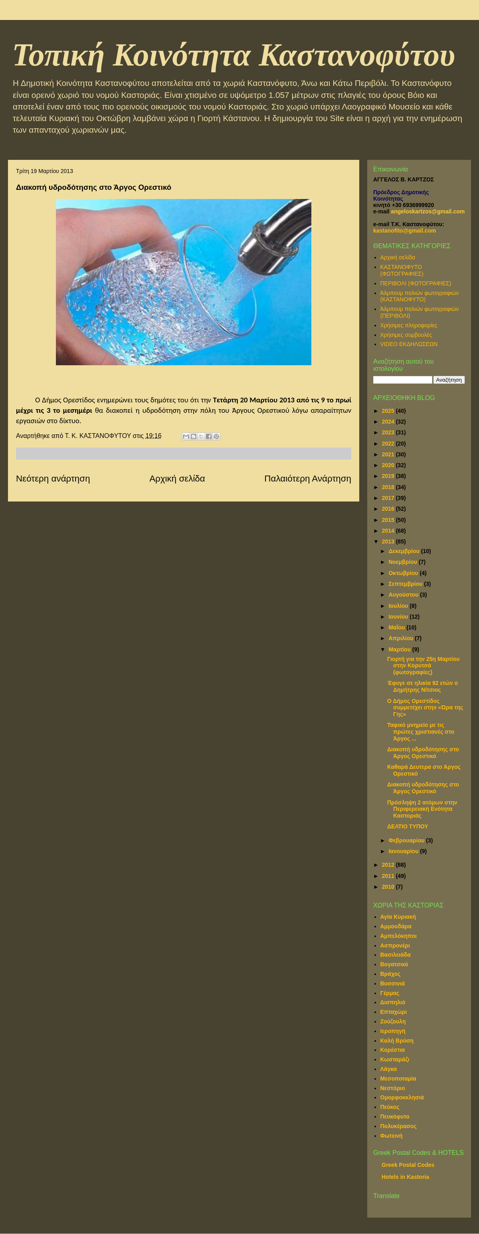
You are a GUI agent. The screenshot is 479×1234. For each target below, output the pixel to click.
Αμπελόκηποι (398, 936)
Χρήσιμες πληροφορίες (408, 325)
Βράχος (390, 974)
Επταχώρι (393, 1012)
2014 (389, 530)
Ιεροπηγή (393, 1031)
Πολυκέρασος (398, 1126)
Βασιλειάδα (395, 954)
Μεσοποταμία (398, 1078)
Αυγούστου (404, 594)
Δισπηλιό (393, 1002)
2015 (389, 520)
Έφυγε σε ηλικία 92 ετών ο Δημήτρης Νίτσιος (422, 686)
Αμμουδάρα (396, 926)
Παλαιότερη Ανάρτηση (307, 479)
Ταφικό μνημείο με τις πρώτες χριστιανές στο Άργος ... (420, 732)
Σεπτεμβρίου (406, 584)
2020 (389, 465)
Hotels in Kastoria (405, 1177)
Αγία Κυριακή (398, 917)
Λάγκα (388, 1069)
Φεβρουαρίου (407, 840)
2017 (389, 498)
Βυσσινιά (392, 983)
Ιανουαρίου (404, 851)
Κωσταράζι (395, 1059)
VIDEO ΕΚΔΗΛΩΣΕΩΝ (409, 344)
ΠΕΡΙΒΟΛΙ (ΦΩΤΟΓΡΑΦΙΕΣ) (415, 283)
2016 (389, 509)
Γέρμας (390, 993)
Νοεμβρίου (403, 562)
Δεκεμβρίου (404, 551)
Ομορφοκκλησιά (402, 1097)
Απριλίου (401, 638)
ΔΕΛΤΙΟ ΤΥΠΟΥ (407, 826)
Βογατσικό (394, 964)
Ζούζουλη (393, 1021)
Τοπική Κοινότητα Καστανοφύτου (233, 54)
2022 (389, 443)
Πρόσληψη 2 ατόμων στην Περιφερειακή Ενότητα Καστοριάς (422, 809)
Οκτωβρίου (404, 573)
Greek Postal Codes (408, 1165)
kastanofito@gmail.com (404, 230)
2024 (389, 421)
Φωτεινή (391, 1135)
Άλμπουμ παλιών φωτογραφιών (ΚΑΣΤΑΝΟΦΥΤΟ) (419, 296)
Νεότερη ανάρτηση (53, 479)
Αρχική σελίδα (177, 479)
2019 (389, 476)
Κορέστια (392, 1050)
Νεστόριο (392, 1088)
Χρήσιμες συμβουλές (406, 335)
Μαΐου (397, 627)
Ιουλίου (399, 606)
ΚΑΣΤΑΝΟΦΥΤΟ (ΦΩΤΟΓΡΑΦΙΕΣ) (402, 270)
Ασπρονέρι (395, 945)
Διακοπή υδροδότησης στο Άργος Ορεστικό (423, 752)
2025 (389, 411)
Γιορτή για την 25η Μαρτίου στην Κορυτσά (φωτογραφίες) (423, 666)
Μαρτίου (400, 649)
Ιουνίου (399, 616)
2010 (389, 887)
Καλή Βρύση (397, 1040)
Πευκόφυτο (395, 1116)
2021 (389, 454)
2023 (389, 432)
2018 (389, 487)
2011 (389, 876)
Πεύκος (390, 1107)
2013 (389, 541)
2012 (389, 865)
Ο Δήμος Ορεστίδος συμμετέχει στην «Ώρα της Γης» (425, 708)
